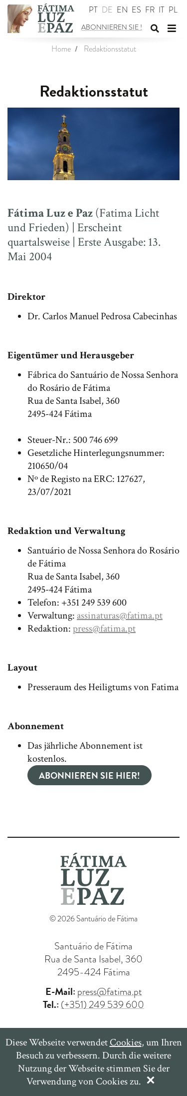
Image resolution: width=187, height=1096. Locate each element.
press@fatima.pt (104, 628)
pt (93, 10)
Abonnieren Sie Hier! (89, 775)
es (136, 10)
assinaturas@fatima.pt (120, 615)
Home (61, 49)
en (122, 10)
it (162, 10)
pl (173, 10)
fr (150, 10)
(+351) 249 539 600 (102, 1004)
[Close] (151, 1081)
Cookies (126, 1042)
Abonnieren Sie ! (111, 27)
